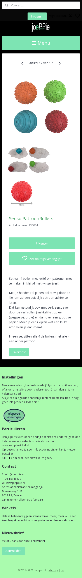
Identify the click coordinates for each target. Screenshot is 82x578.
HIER (9, 458)
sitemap (53, 570)
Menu (41, 43)
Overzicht (19, 352)
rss (62, 570)
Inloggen (37, 16)
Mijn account (61, 15)
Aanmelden (13, 551)
